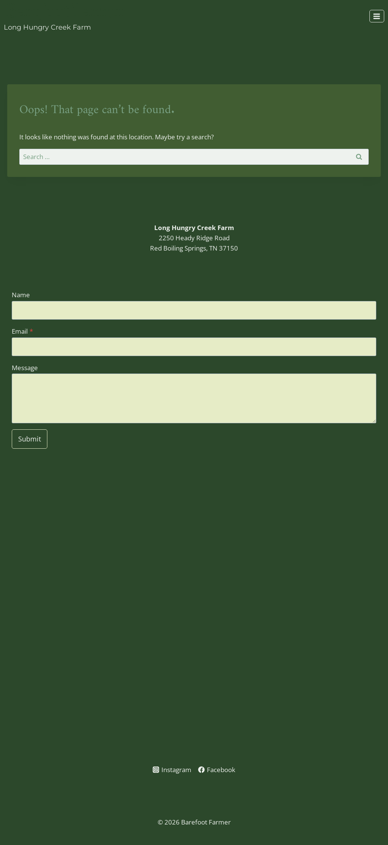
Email (22, 331)
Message (25, 367)
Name (21, 294)
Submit (29, 438)
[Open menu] (376, 16)
